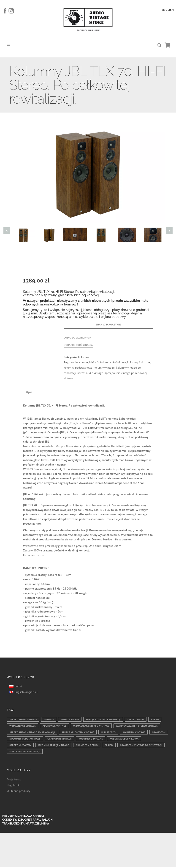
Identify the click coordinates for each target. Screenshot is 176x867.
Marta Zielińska (37, 823)
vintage (68, 378)
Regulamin (13, 785)
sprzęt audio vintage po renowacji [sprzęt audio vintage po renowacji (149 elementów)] (32, 732)
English (168, 9)
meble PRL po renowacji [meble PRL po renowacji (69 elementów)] (24, 751)
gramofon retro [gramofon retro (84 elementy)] (87, 745)
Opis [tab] (29, 392)
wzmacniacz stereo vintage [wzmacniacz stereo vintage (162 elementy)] (91, 725)
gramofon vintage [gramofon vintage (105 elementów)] (59, 738)
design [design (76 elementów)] (109, 745)
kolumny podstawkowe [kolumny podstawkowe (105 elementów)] (25, 738)
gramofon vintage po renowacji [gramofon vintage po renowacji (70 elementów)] (141, 745)
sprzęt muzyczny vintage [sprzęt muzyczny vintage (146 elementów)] (78, 732)
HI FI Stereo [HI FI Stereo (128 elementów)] (108, 732)
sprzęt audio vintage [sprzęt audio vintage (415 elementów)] (23, 719)
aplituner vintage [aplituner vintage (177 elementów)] (54, 725)
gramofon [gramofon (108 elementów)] (158, 732)
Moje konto (14, 779)
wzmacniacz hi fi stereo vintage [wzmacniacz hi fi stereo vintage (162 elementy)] (137, 725)
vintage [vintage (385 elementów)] (49, 719)
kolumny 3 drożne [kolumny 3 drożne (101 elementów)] (91, 738)
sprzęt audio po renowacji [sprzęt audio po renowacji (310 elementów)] (103, 719)
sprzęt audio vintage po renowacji (126, 373)
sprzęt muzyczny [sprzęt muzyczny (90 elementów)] (20, 745)
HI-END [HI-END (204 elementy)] (155, 719)
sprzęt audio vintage (90, 373)
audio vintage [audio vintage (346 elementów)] (70, 719)
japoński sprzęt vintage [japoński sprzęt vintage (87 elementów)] (53, 745)
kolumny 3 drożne (138, 362)
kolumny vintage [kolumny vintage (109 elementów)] (133, 732)
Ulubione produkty (18, 791)
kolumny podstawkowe (78, 368)
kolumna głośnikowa (113, 362)
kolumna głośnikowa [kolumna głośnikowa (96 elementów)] (124, 738)
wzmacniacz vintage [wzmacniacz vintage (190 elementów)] (22, 725)
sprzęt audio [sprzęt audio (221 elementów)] (135, 719)
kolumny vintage (104, 368)
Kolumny (83, 357)
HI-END (94, 362)
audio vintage (79, 362)
